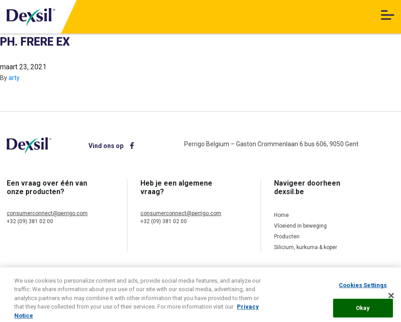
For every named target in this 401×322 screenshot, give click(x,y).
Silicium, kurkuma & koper (305, 247)
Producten (287, 236)
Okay (363, 310)
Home (281, 215)
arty (14, 77)
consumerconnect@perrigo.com (47, 213)
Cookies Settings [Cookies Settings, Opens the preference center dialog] (363, 288)
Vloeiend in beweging (300, 226)
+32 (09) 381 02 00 (30, 221)
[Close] (391, 299)
